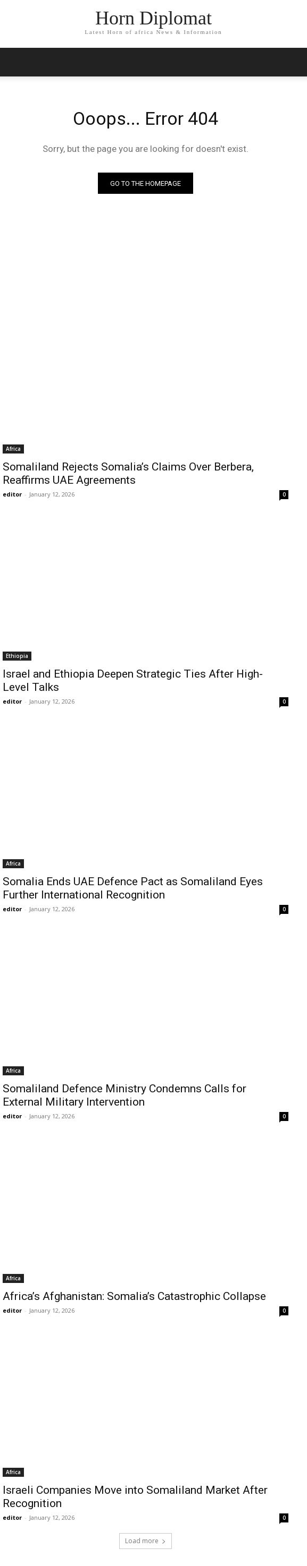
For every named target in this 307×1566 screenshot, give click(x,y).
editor (12, 494)
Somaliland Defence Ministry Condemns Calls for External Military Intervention (124, 1095)
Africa (13, 448)
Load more (145, 1540)
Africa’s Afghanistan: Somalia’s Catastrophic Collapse (136, 1296)
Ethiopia (17, 656)
